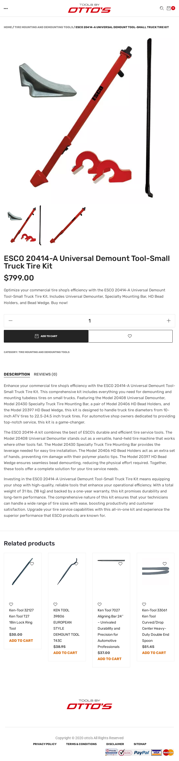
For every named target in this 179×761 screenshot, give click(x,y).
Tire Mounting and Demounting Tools (43, 27)
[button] (6, 8)
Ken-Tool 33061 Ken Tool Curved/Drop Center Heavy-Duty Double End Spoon (155, 625)
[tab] (17, 374)
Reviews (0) (45, 374)
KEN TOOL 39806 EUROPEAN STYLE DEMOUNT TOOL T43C (66, 625)
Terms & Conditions (81, 744)
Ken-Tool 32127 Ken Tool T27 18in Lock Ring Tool (21, 619)
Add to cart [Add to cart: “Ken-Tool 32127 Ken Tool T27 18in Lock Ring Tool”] (21, 641)
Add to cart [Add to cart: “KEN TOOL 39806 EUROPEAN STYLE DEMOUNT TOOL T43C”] (65, 653)
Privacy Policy (44, 744)
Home (8, 27)
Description (17, 374)
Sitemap (140, 744)
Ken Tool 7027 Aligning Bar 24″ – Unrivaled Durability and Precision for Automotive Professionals (110, 628)
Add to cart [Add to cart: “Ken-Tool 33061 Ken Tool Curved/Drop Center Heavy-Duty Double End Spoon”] (154, 653)
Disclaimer (115, 744)
